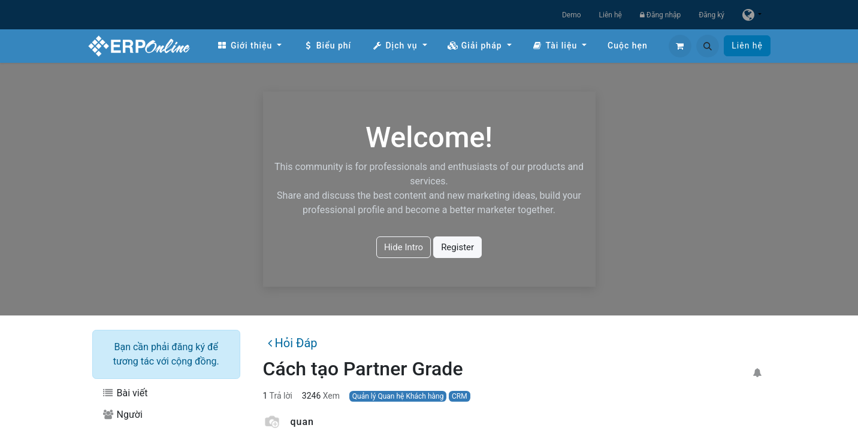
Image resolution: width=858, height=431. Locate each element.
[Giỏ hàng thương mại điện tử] (680, 46)
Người (122, 414)
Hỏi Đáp (292, 343)
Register (457, 247)
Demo (571, 15)
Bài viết (124, 393)
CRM (459, 396)
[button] (707, 46)
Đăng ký (711, 15)
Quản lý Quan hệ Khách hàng (398, 396)
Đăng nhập (660, 15)
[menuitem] (249, 46)
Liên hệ (610, 15)
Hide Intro (403, 247)
